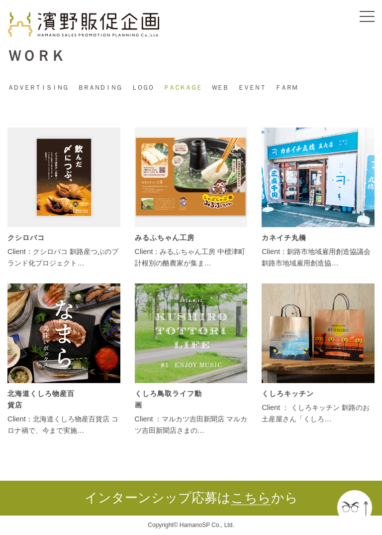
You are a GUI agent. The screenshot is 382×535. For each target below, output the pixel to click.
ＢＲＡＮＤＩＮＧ (99, 87)
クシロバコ (26, 238)
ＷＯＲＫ (36, 56)
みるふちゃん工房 (164, 238)
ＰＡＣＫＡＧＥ (182, 87)
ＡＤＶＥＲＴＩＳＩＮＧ (37, 87)
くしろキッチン (288, 394)
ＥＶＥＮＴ (251, 87)
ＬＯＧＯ (142, 87)
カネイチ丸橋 (284, 238)
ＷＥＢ (219, 87)
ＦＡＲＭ (286, 87)
